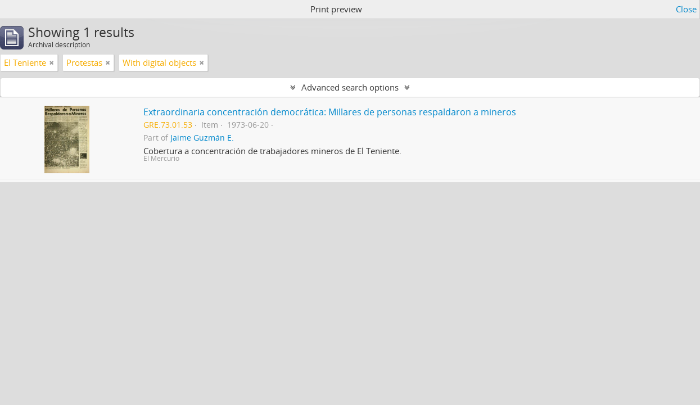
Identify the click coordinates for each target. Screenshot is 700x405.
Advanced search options (350, 87)
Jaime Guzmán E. (202, 138)
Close (686, 9)
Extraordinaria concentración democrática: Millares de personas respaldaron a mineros (329, 112)
